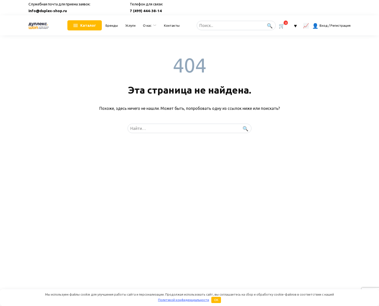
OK (216, 300)
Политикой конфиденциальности (183, 300)
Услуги (130, 25)
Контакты (172, 25)
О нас (147, 25)
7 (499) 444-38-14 (146, 11)
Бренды (112, 25)
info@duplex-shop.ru (47, 11)
